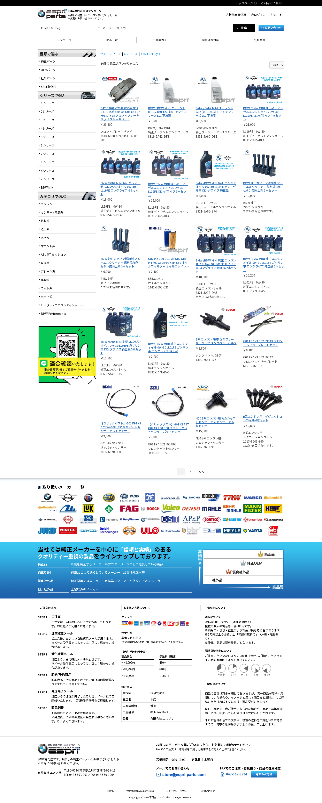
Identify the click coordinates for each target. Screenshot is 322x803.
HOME (117, 790)
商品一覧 (112, 40)
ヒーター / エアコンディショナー (62, 305)
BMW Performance (54, 313)
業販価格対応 (210, 40)
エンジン (46, 204)
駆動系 (45, 280)
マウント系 (48, 246)
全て (103, 54)
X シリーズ (131, 54)
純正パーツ (48, 61)
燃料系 (45, 221)
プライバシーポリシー (175, 790)
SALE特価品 (48, 87)
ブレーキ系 (48, 271)
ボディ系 (46, 297)
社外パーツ (48, 78)
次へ (201, 472)
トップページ (62, 40)
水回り (45, 238)
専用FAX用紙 (264, 774)
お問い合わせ (271, 28)
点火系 (45, 229)
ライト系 (46, 288)
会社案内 (259, 40)
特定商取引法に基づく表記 (142, 790)
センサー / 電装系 (52, 212)
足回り (45, 263)
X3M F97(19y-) (150, 54)
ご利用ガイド (161, 40)
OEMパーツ (48, 70)
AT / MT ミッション (53, 254)
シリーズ (115, 54)
